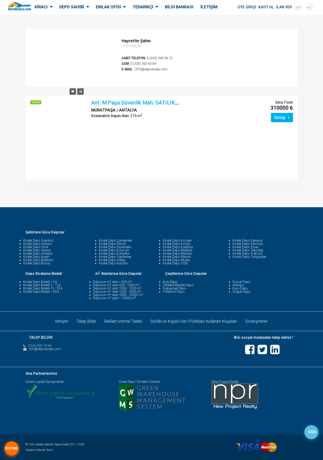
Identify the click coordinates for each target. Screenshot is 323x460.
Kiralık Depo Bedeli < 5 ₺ (40, 282)
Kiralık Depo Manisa (177, 253)
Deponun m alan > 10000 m (114, 298)
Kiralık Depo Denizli (112, 244)
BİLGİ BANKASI (179, 6)
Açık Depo (170, 282)
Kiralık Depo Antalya (37, 253)
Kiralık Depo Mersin (177, 257)
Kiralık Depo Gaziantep (115, 257)
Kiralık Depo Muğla (176, 260)
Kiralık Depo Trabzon (248, 253)
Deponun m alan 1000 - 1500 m (117, 288)
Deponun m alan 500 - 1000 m (116, 285)
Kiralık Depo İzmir (36, 247)
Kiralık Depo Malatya (177, 250)
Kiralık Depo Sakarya (248, 240)
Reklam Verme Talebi (123, 321)
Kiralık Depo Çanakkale (115, 240)
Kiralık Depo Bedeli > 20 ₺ (41, 291)
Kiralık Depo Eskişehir (114, 253)
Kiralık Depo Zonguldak (249, 257)
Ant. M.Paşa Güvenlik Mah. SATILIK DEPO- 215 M (150, 103)
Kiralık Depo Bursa (36, 263)
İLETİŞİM (209, 6)
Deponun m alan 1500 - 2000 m (117, 291)
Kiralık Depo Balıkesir (38, 260)
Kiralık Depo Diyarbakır (115, 247)
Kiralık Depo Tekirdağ (248, 250)
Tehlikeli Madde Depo (178, 285)
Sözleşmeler (257, 321)
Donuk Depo (241, 282)
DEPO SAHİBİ (71, 6)
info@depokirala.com (45, 349)
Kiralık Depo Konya (176, 244)
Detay (282, 117)
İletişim (61, 321)
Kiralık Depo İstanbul (38, 240)
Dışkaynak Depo (174, 288)
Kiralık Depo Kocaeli (177, 240)
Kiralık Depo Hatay (112, 260)
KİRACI (41, 6)
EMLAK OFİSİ (108, 6)
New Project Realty (225, 381)
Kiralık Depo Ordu (175, 263)
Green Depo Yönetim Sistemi (139, 381)
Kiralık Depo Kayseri (113, 263)
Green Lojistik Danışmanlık (45, 381)
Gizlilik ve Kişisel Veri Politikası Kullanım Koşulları (194, 321)
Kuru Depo (240, 288)
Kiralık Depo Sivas (246, 247)
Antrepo (238, 285)
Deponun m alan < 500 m (112, 282)
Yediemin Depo (174, 291)
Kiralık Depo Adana (37, 250)
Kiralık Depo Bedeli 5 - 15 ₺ (42, 285)
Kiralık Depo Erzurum (114, 250)
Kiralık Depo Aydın (36, 257)
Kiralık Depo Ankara (37, 244)
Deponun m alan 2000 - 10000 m (118, 295)
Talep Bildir (86, 321)
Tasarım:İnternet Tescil (39, 449)
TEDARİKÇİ (143, 6)
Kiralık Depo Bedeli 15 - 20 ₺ (43, 288)
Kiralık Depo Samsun (248, 244)
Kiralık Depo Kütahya (178, 247)
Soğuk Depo (241, 291)
